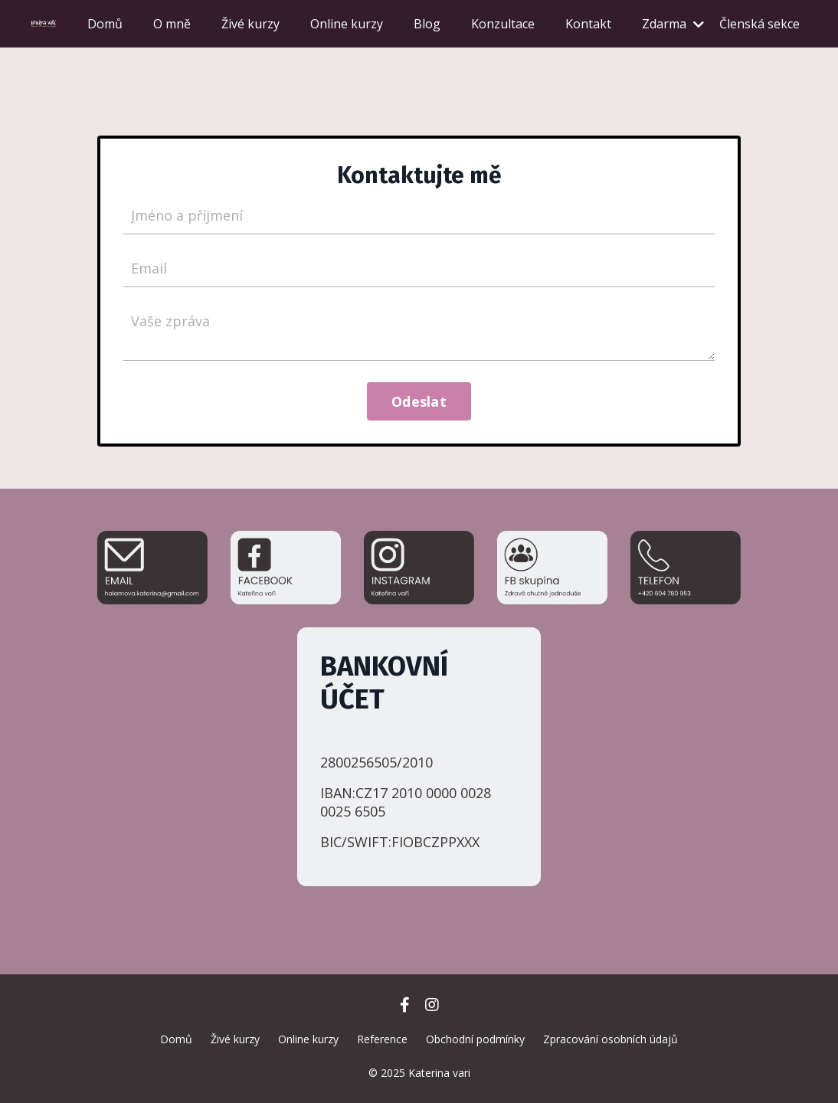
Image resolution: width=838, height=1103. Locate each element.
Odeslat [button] (419, 401)
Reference (382, 1039)
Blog (427, 23)
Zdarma (673, 23)
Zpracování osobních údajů (610, 1039)
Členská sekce (759, 23)
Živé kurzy (250, 23)
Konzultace (503, 23)
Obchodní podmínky (475, 1039)
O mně (172, 23)
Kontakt (588, 23)
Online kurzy (346, 23)
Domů (105, 23)
